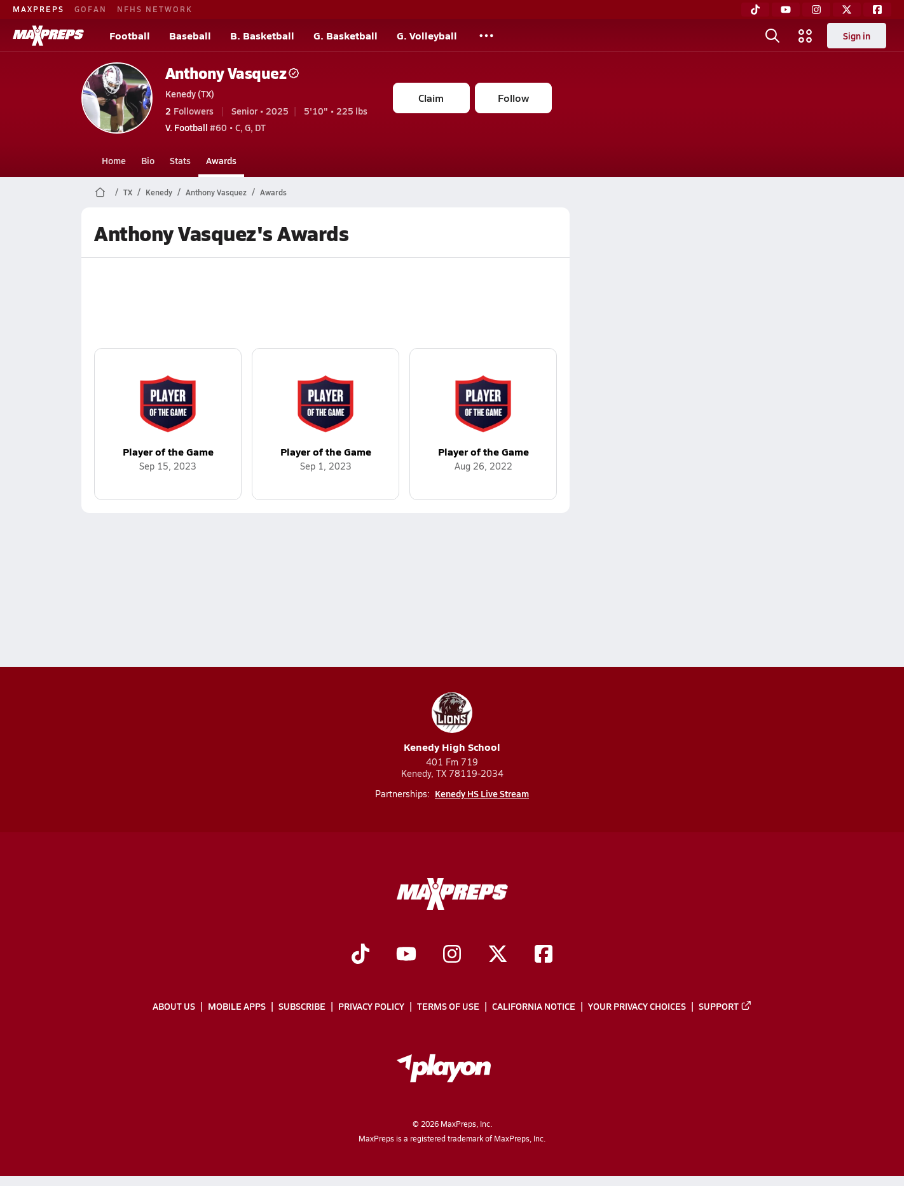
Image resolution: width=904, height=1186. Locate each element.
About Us (174, 1006)
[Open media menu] (805, 35)
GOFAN (90, 9)
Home (114, 160)
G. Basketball (345, 35)
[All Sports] (486, 35)
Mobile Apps (237, 1006)
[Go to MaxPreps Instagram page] (452, 955)
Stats (180, 160)
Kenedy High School (452, 723)
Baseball (190, 35)
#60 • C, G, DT (215, 127)
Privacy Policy (371, 1006)
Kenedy (159, 192)
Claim (431, 97)
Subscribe (301, 1006)
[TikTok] (755, 10)
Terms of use (448, 1006)
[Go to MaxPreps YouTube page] (406, 955)
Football (129, 35)
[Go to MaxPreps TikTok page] (360, 955)
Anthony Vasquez (232, 73)
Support (725, 1006)
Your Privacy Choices (637, 1006)
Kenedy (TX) (189, 93)
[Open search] (772, 35)
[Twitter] (847, 10)
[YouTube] (786, 10)
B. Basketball (262, 35)
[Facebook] (877, 10)
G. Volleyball (427, 35)
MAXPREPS (38, 9)
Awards (221, 160)
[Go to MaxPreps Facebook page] (543, 955)
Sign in (856, 35)
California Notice (533, 1006)
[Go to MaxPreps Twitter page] (498, 955)
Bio (147, 160)
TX (127, 192)
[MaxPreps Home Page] (100, 192)
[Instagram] (816, 10)
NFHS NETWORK (155, 9)
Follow (513, 97)
